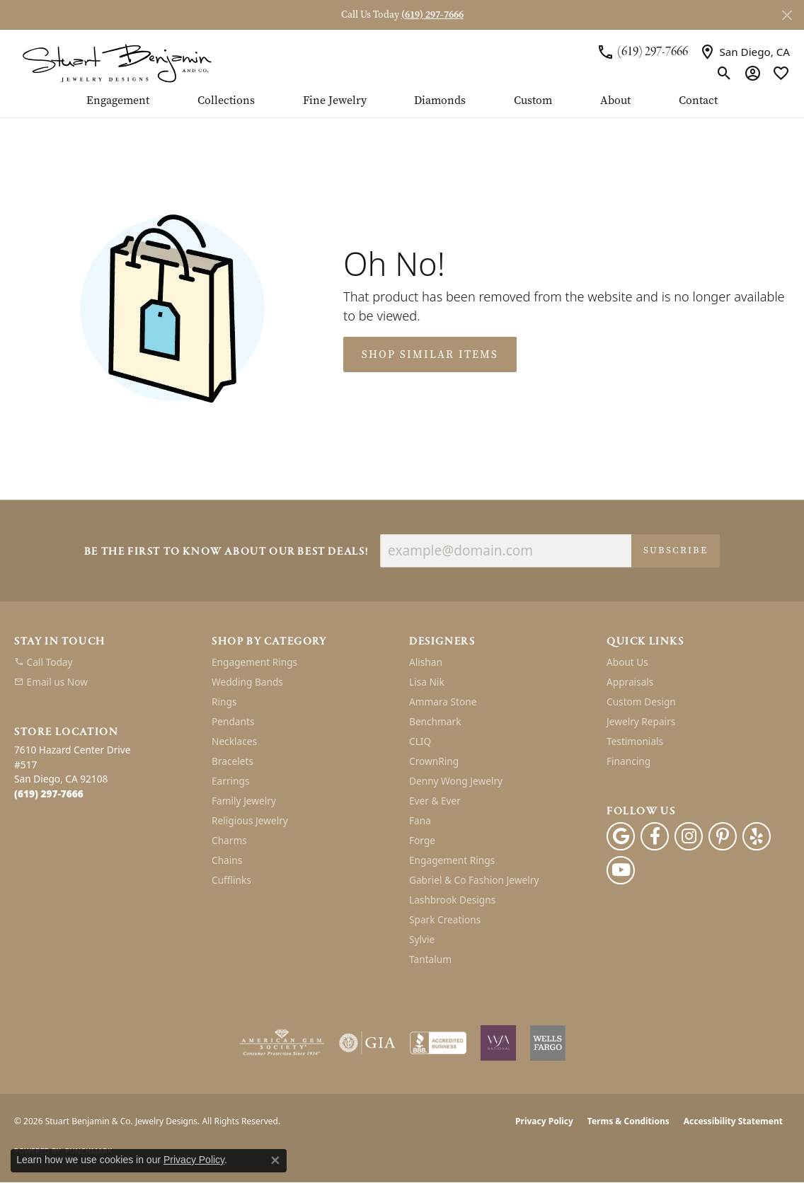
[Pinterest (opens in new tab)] (722, 836)
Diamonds (440, 101)
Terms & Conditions (628, 1121)
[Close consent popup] (275, 1160)
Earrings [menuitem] (231, 780)
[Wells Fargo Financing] (547, 1043)
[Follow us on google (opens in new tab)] (621, 836)
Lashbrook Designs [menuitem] (452, 899)
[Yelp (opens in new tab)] (756, 836)
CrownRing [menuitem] (434, 761)
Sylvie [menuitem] (422, 939)
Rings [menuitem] (224, 701)
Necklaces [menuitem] (234, 741)
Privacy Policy (544, 1121)
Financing (628, 761)
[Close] (787, 15)
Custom (533, 101)
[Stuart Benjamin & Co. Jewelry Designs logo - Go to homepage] (117, 62)
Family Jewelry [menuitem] (244, 800)
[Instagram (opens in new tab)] (688, 836)
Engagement (117, 101)
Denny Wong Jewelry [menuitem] (455, 780)
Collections (226, 101)
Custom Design (641, 701)
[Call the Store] (49, 793)
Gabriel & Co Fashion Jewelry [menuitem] (474, 880)
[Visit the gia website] (367, 1043)
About (615, 101)
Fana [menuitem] (420, 820)
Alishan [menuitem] (425, 662)
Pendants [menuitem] (233, 721)
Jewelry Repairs (641, 721)
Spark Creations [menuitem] (445, 919)
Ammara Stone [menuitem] (442, 701)
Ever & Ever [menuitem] (435, 800)
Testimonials (635, 741)
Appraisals (630, 681)
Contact (698, 101)
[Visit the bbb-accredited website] (438, 1043)
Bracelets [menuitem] (232, 761)
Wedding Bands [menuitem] (247, 681)
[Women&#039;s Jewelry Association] (498, 1043)
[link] (642, 52)
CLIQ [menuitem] (420, 741)
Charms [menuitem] (229, 840)
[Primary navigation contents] (402, 106)
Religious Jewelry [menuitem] (250, 820)
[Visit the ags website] (282, 1043)
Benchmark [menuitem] (435, 721)
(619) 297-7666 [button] (432, 14)
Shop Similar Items (430, 354)
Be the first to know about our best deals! (226, 552)
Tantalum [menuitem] (430, 959)
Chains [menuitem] (227, 860)
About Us (627, 662)
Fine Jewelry (335, 101)
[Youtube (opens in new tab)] (621, 870)
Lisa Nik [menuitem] (426, 681)
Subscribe (675, 550)
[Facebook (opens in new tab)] (655, 836)
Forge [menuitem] (422, 840)
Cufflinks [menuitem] (231, 880)
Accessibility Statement (733, 1121)
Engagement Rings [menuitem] (254, 662)
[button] (724, 73)
